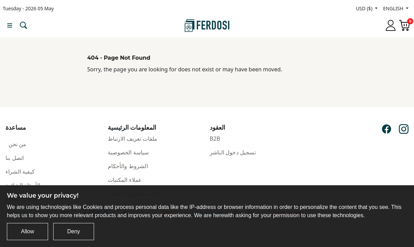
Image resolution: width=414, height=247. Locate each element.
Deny (73, 231)
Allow (27, 231)
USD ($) (365, 8)
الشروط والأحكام (128, 166)
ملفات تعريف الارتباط (133, 138)
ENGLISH (393, 8)
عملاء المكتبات (125, 180)
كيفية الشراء (20, 171)
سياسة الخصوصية (128, 152)
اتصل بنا (14, 158)
